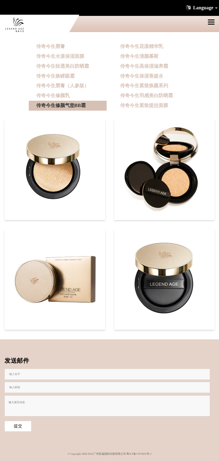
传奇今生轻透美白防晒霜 (62, 66)
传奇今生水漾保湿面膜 (60, 56)
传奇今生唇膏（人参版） (62, 85)
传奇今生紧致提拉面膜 (144, 105)
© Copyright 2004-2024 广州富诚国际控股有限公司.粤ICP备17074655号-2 (110, 453)
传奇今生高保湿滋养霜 (144, 66)
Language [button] (201, 7)
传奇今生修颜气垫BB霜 (61, 105)
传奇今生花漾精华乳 (141, 46)
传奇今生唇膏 (50, 46)
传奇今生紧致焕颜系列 (144, 85)
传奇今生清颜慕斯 (139, 56)
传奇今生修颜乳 (53, 95)
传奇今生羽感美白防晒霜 (146, 95)
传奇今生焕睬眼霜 (55, 76)
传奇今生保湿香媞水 (141, 76)
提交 (18, 426)
